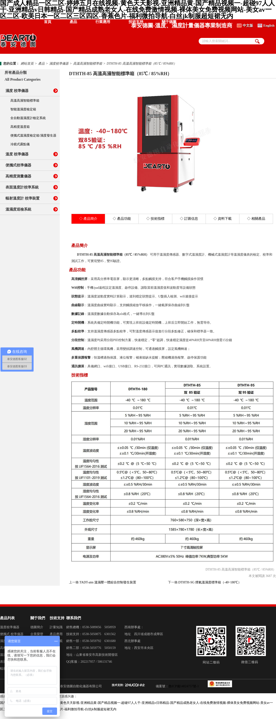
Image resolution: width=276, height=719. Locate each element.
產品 (73, 22)
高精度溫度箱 (20, 126)
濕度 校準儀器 (17, 91)
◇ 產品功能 (122, 218)
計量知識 (56, 627)
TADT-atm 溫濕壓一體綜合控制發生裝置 (108, 582)
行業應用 (102, 22)
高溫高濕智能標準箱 (87, 63)
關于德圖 (169, 22)
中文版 (248, 25)
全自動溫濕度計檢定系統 (28, 118)
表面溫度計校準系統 (22, 187)
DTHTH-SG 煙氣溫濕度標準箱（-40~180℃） (210, 582)
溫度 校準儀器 (17, 154)
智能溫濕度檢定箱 (23, 109)
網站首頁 (27, 63)
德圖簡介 (36, 627)
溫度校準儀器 (9, 627)
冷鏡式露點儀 (20, 144)
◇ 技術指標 (155, 218)
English (268, 25)
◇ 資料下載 (222, 218)
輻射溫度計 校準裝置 (23, 198)
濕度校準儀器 (59, 63)
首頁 (47, 22)
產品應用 (56, 634)
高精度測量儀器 (18, 176)
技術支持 (136, 22)
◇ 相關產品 (256, 218)
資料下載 (56, 641)
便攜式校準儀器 (18, 165)
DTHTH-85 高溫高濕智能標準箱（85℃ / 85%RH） (142, 63)
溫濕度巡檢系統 (18, 209)
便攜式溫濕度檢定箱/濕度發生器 (33, 135)
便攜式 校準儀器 (11, 634)
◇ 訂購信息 (189, 218)
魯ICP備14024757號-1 (184, 686)
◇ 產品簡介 (88, 218)
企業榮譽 (36, 634)
